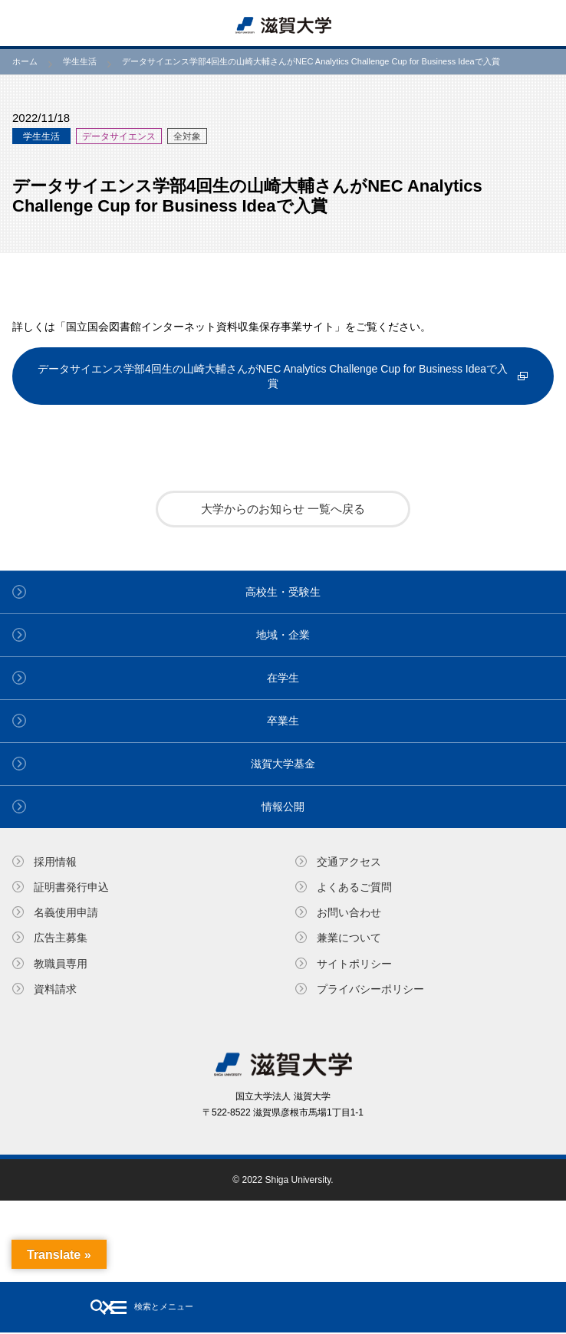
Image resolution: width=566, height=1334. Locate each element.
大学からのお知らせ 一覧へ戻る (283, 508)
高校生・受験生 (283, 592)
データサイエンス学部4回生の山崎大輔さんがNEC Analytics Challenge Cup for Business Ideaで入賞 (273, 376)
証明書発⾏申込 (71, 887)
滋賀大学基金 (283, 763)
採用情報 (55, 862)
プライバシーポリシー (370, 989)
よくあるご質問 (354, 887)
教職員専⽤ (60, 964)
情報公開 (283, 806)
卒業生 (283, 721)
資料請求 (55, 989)
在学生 (283, 678)
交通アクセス (349, 862)
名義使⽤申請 (66, 912)
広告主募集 (60, 938)
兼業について (349, 938)
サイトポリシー (354, 964)
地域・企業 (283, 635)
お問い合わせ (349, 912)
